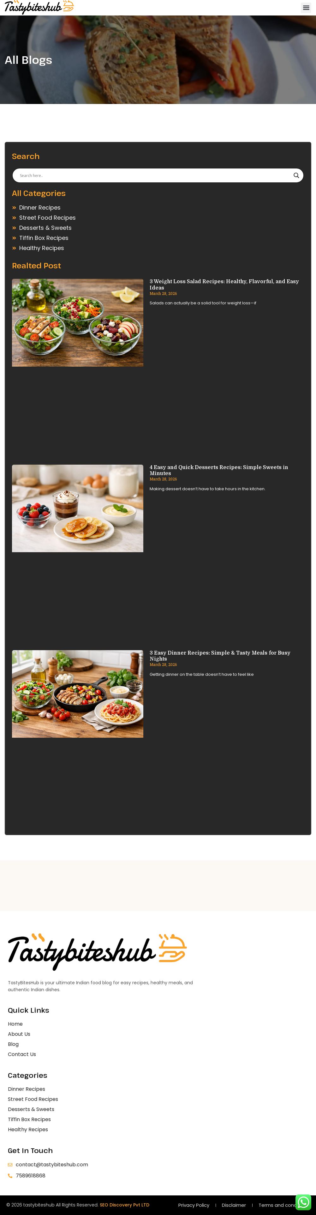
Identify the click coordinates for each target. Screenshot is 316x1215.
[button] (306, 8)
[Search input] (155, 175)
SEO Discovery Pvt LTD (124, 1205)
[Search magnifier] (296, 175)
